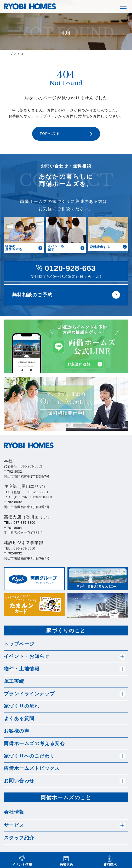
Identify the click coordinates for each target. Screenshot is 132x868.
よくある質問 (19, 718)
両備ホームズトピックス (32, 768)
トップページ (19, 644)
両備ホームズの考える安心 (34, 743)
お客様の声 (16, 731)
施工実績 (14, 681)
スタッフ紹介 (19, 837)
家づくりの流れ (21, 706)
